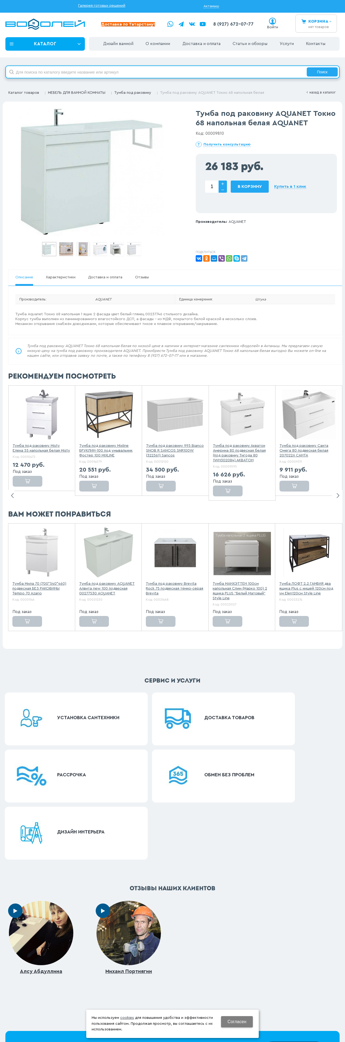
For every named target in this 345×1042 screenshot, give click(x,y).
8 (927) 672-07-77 (233, 24)
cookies (127, 1018)
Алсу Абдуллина (41, 830)
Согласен (236, 1021)
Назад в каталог (322, 92)
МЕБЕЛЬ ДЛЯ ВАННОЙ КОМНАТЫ (76, 93)
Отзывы (142, 277)
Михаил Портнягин (128, 830)
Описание (24, 277)
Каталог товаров (23, 93)
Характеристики (60, 277)
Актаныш (211, 6)
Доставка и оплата (105, 277)
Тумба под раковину (132, 93)
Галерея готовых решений (101, 6)
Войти (272, 27)
